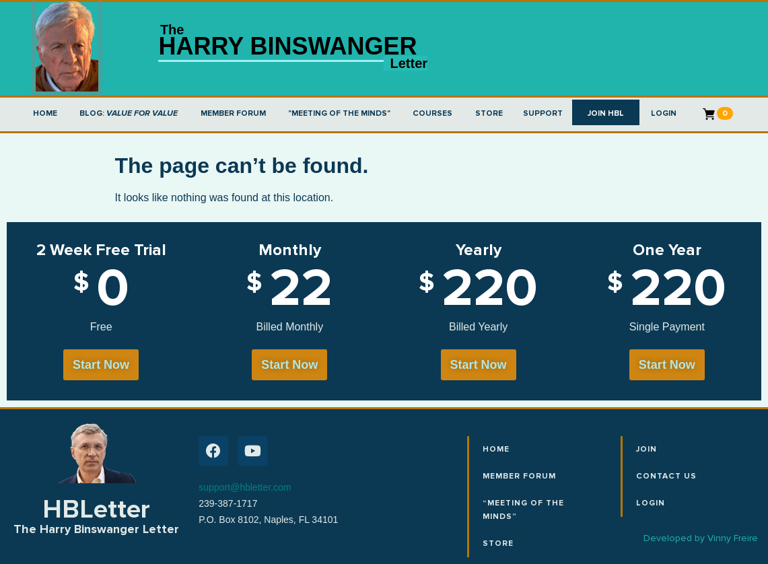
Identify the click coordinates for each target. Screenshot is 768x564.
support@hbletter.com (245, 487)
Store (498, 543)
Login (650, 503)
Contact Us (666, 476)
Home (496, 449)
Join (646, 449)
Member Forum (519, 476)
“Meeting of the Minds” (523, 510)
